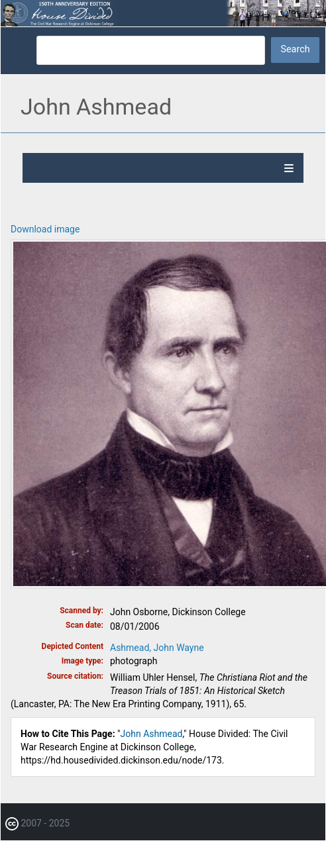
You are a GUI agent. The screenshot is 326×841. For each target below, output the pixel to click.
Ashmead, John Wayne (157, 647)
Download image (45, 229)
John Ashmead (152, 733)
